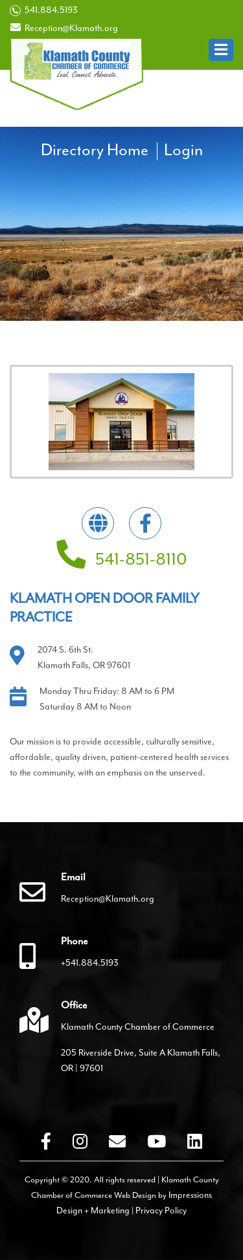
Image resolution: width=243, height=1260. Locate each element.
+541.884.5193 (90, 962)
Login (183, 150)
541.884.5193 (44, 10)
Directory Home (94, 150)
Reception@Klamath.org (64, 28)
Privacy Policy (161, 1210)
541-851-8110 (121, 559)
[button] (221, 50)
